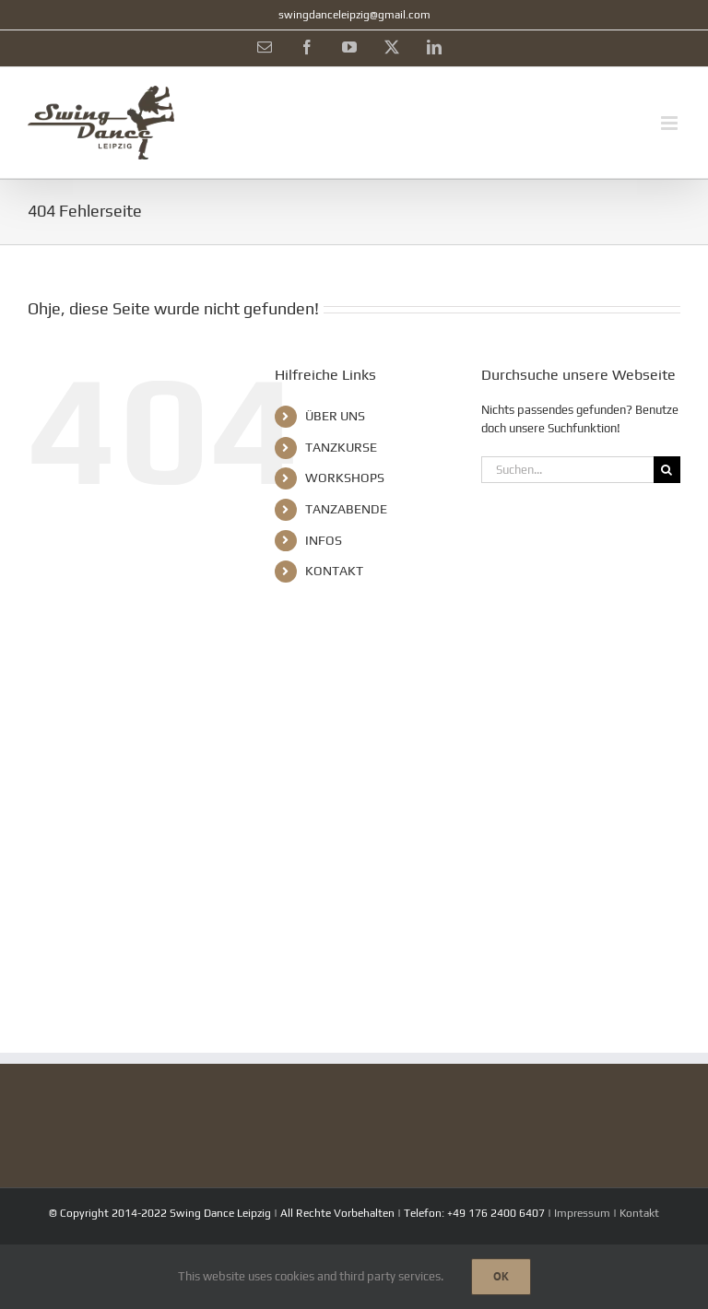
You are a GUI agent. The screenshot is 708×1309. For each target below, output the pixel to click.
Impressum (582, 1213)
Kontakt (639, 1213)
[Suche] (667, 469)
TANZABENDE (346, 508)
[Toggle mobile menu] (670, 123)
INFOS (323, 540)
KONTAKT (334, 570)
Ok (501, 1276)
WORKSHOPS (344, 477)
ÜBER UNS (335, 415)
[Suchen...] (567, 469)
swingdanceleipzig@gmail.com (354, 14)
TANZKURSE (341, 447)
